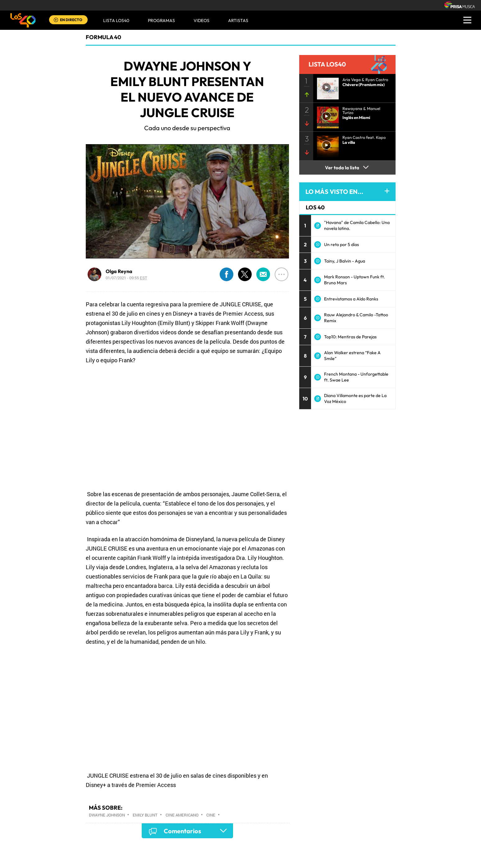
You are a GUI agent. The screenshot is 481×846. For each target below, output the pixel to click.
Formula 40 (103, 37)
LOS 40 (315, 207)
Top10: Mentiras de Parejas (350, 337)
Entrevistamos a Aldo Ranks (351, 299)
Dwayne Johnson (107, 815)
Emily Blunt (145, 815)
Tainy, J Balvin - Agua (344, 261)
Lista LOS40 (116, 20)
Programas (161, 20)
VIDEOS (201, 20)
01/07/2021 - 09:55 (126, 278)
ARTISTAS (238, 20)
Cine (210, 815)
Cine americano (182, 815)
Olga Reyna (119, 271)
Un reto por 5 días (341, 244)
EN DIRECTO (71, 19)
